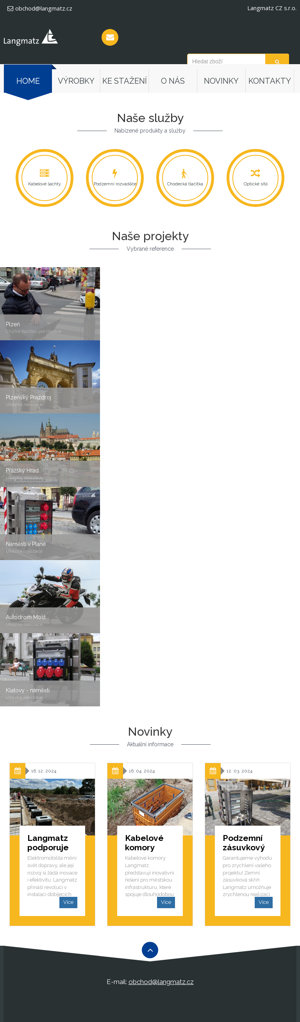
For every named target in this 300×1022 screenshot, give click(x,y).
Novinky (221, 81)
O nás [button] (173, 81)
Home (28, 81)
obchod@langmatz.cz (39, 8)
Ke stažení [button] (124, 81)
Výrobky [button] (76, 81)
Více (68, 902)
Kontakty (269, 81)
